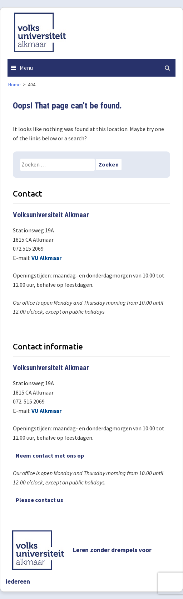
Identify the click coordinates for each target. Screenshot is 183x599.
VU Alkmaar (46, 257)
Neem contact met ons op (50, 455)
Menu (26, 67)
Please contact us (39, 499)
